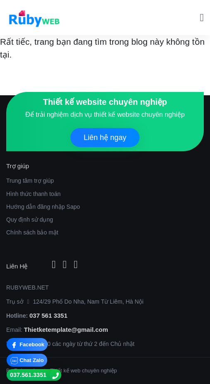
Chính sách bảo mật (32, 232)
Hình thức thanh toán (33, 194)
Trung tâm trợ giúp (30, 180)
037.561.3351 (28, 375)
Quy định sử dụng (29, 219)
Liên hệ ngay (105, 137)
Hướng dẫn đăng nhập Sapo (43, 206)
